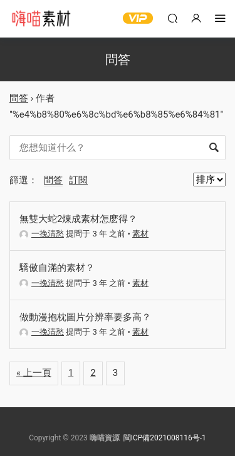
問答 (18, 98)
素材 (140, 233)
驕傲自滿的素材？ (57, 267)
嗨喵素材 (40, 19)
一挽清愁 (41, 233)
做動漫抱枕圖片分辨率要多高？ (85, 317)
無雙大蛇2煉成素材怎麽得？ (78, 219)
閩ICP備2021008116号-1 (164, 437)
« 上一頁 (33, 372)
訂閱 (78, 180)
